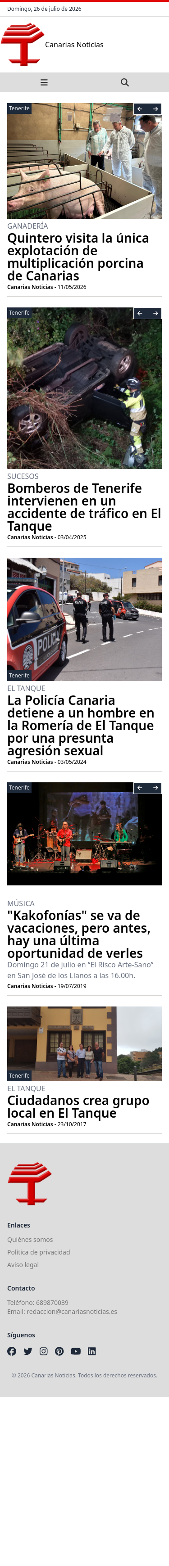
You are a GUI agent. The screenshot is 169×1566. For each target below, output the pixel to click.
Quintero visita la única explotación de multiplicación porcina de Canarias (78, 256)
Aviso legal (23, 1264)
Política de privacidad (38, 1252)
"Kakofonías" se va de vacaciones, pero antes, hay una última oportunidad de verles (79, 934)
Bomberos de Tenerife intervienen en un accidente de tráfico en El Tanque (84, 506)
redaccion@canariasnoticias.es (72, 1311)
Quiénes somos (30, 1239)
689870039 (52, 1302)
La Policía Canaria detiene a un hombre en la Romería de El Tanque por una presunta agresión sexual (81, 725)
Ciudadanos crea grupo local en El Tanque (78, 1106)
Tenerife (19, 108)
